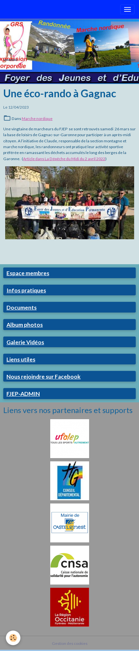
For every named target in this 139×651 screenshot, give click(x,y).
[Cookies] (13, 638)
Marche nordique (37, 118)
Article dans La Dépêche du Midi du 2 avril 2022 (64, 158)
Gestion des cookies (69, 643)
